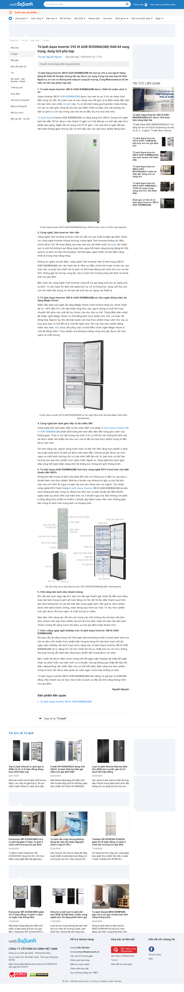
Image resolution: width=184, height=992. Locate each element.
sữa (57, 327)
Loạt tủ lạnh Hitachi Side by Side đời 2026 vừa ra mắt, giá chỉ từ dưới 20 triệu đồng (109, 769)
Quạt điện (15, 94)
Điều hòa (15, 48)
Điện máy (50, 18)
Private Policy (155, 955)
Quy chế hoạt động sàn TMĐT (84, 973)
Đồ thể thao (65, 18)
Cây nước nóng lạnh (20, 100)
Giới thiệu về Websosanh (122, 956)
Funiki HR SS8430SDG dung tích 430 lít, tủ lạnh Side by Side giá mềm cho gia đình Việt (67, 769)
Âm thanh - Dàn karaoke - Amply (18, 80)
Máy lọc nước (17, 112)
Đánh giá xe (120, 18)
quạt (113, 244)
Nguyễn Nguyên (120, 689)
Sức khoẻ (107, 18)
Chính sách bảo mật (79, 968)
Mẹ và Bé (78, 18)
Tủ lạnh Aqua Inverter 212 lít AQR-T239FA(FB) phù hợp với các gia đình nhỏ (145, 142)
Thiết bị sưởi (17, 87)
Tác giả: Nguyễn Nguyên (50, 57)
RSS (151, 959)
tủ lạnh (67, 104)
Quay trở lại (55, 718)
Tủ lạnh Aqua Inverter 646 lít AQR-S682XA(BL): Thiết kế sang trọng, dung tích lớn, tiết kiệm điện (145, 188)
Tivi (12, 73)
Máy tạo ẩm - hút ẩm (20, 119)
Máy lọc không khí (19, 106)
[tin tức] (10, 18)
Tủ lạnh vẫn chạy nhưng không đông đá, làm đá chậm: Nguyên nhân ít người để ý (67, 842)
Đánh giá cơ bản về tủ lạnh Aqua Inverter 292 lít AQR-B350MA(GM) (145, 202)
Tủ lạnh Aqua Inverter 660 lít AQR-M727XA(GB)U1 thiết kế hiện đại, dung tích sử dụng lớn (144, 171)
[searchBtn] (127, 4)
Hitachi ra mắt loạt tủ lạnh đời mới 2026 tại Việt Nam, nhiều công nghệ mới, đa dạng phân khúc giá (68, 914)
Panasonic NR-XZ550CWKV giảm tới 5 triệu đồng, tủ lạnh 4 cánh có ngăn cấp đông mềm (26, 914)
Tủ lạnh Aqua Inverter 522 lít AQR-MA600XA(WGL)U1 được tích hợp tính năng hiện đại (151, 117)
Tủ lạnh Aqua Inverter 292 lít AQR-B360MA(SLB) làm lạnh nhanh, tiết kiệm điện (145, 156)
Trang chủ (13, 40)
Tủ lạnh (45, 40)
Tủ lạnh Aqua (45, 117)
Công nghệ (20, 18)
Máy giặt (14, 60)
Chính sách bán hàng (79, 960)
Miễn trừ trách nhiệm (79, 964)
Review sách (94, 18)
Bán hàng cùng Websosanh (162, 4)
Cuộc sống (36, 18)
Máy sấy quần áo (18, 66)
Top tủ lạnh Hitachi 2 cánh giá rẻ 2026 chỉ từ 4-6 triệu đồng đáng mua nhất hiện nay (26, 769)
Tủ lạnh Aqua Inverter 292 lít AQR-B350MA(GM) (65, 701)
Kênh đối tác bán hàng (121, 964)
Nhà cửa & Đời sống (141, 18)
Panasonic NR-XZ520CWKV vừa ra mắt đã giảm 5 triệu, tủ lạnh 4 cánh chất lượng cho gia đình (26, 842)
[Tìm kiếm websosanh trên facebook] (151, 949)
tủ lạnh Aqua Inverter (80, 488)
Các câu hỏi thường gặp (81, 956)
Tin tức (24, 40)
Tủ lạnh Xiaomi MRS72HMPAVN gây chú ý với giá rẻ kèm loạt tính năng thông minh (110, 914)
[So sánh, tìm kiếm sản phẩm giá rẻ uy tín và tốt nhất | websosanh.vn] (21, 4)
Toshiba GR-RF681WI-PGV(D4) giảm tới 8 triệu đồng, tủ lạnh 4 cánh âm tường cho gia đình (109, 842)
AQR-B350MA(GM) (70, 96)
